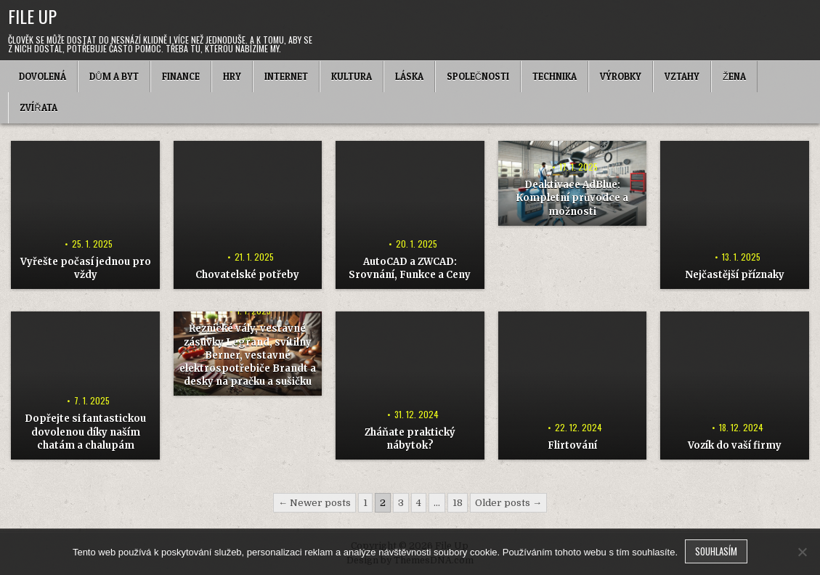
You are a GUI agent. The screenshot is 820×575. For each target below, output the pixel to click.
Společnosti (478, 76)
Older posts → (508, 502)
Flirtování (572, 445)
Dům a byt (113, 76)
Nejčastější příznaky (734, 275)
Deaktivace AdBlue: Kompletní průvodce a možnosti (572, 198)
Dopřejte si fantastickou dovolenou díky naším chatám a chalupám (85, 431)
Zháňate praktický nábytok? (410, 439)
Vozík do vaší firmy (735, 445)
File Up (32, 16)
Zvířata (38, 107)
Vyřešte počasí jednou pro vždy (85, 268)
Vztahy (682, 76)
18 (457, 502)
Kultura (351, 76)
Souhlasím (716, 551)
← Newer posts (314, 502)
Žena (734, 76)
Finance (181, 76)
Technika (554, 76)
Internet (286, 76)
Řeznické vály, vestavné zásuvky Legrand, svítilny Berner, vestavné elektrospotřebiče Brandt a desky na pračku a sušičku (247, 355)
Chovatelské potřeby (247, 275)
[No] (802, 552)
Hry (232, 76)
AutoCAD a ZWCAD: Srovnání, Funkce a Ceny (410, 268)
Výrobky (620, 76)
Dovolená (42, 76)
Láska (409, 76)
